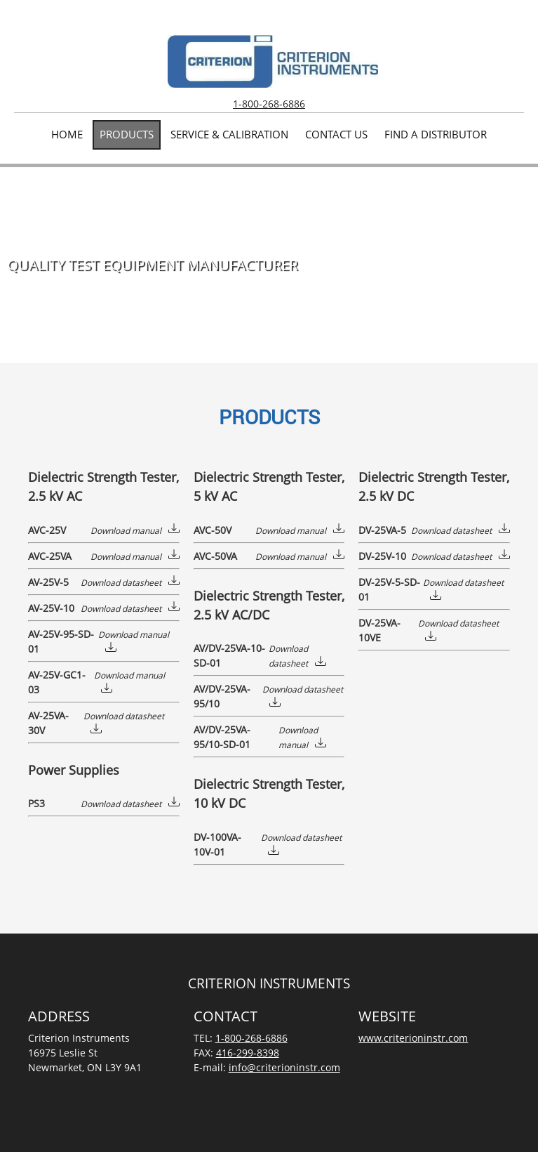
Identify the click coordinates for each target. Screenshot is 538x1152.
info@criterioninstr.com (284, 1067)
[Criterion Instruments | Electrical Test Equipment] (273, 61)
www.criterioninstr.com (413, 1038)
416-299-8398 (247, 1052)
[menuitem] (67, 135)
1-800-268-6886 (269, 103)
